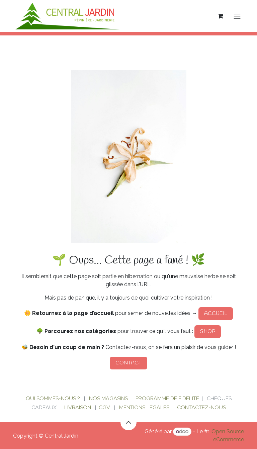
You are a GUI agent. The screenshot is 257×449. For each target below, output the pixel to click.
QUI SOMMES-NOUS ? (53, 398)
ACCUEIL (215, 313)
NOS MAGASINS (108, 398)
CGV (104, 407)
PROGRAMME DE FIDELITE (167, 398)
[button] (128, 422)
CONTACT (128, 362)
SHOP (207, 331)
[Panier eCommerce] (220, 16)
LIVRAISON (77, 407)
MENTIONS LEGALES (144, 407)
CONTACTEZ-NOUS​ (201, 407)
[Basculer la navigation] (237, 16)
